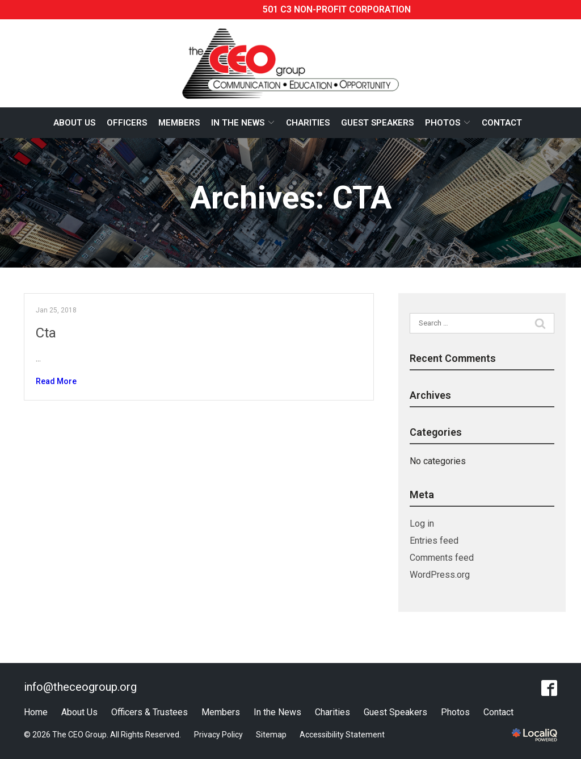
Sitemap (271, 734)
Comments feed (442, 557)
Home (36, 712)
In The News (237, 123)
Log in (422, 523)
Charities (308, 123)
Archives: (290, 198)
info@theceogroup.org (80, 687)
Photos (442, 123)
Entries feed (434, 540)
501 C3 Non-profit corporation (337, 9)
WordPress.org (440, 574)
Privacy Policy (218, 734)
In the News (277, 712)
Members (179, 123)
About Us (74, 123)
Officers (127, 123)
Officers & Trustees (149, 712)
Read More (56, 381)
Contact (502, 123)
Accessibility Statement (342, 734)
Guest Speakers (377, 123)
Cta (46, 333)
